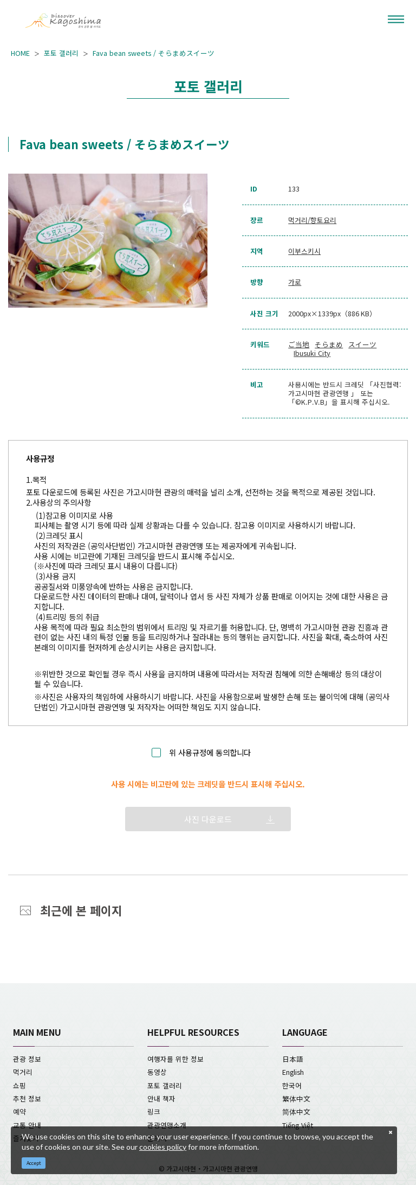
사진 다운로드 (208, 819)
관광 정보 (27, 1059)
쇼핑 (19, 1085)
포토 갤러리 (61, 53)
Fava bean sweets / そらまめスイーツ (153, 53)
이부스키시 (304, 251)
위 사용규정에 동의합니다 (210, 753)
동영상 (157, 1072)
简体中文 (296, 1111)
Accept (34, 1163)
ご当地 (298, 344)
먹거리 (22, 1072)
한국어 (292, 1085)
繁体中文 (296, 1098)
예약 (19, 1111)
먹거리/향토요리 (312, 220)
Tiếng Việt (297, 1125)
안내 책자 (161, 1098)
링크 (153, 1111)
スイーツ (362, 344)
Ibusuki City (312, 353)
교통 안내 (27, 1125)
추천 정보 (27, 1098)
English (293, 1072)
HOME (20, 53)
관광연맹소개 (166, 1125)
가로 (294, 282)
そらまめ (329, 344)
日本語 (292, 1059)
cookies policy (162, 1146)
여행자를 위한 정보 (175, 1059)
